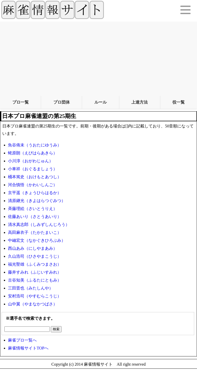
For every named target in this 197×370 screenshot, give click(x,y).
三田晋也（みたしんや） (30, 288)
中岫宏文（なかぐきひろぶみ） (36, 240)
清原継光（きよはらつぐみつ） (36, 200)
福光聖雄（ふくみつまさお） (34, 264)
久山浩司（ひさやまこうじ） (34, 256)
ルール (100, 102)
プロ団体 (61, 102)
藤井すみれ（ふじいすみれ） (34, 272)
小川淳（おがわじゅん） (30, 161)
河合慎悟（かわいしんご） (32, 185)
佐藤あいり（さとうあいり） (34, 216)
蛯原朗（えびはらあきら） (32, 153)
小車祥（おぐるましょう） (32, 169)
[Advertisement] (98, 57)
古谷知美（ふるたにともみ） (34, 280)
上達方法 (139, 102)
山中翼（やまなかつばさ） (32, 304)
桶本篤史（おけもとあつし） (34, 177)
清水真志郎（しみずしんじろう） (39, 224)
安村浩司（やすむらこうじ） (34, 296)
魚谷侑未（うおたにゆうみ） (34, 145)
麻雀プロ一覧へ (22, 340)
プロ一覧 (20, 102)
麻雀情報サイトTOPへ (28, 348)
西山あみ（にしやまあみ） (32, 248)
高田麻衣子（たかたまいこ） (34, 232)
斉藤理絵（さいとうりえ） (32, 208)
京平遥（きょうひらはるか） (34, 193)
